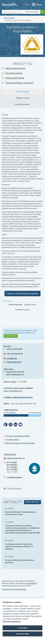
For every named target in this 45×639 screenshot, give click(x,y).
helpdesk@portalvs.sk (16, 458)
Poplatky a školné (12, 440)
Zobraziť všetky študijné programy (22, 293)
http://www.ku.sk (14, 362)
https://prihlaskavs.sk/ (13, 391)
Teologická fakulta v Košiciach (19, 83)
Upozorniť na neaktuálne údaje (14, 589)
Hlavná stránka (9, 18)
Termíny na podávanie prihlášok (18, 436)
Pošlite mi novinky (14, 488)
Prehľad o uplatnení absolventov (18, 397)
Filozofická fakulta (13, 73)
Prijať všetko (22, 628)
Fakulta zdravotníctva (15, 68)
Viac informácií (10, 336)
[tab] (22, 92)
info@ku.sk (12, 358)
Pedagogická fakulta (14, 78)
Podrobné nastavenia (11, 622)
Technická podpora (14, 477)
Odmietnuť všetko (22, 634)
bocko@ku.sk (32, 583)
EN (26, 5)
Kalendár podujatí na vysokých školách (20, 443)
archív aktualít (32, 502)
